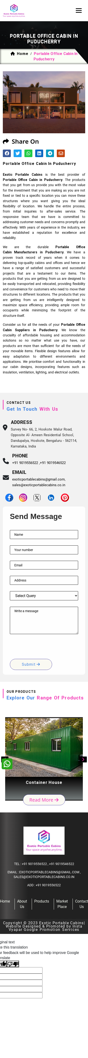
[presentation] (45, 649)
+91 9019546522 (53, 463)
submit (31, 664)
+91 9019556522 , (26, 463)
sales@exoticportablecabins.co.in (38, 485)
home (22, 53)
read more (44, 800)
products (41, 901)
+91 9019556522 (34, 864)
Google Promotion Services (51, 929)
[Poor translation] (13, 964)
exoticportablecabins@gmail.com (38, 479)
